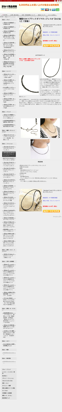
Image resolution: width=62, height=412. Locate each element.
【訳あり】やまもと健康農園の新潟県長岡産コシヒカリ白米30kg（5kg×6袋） (8, 64)
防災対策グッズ (6, 398)
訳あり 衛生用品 (6, 358)
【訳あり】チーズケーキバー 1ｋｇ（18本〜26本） (8, 76)
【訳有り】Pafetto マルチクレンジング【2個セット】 (8, 256)
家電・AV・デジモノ (7, 395)
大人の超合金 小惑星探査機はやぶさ (8, 344)
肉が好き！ (5, 375)
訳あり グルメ (6, 19)
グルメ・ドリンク (6, 369)
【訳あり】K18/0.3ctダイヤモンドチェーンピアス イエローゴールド (8, 205)
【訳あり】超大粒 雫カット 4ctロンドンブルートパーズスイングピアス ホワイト (8, 213)
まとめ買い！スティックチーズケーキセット (8, 89)
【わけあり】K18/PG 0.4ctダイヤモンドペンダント (8, 170)
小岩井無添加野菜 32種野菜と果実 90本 (8, 121)
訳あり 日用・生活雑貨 (8, 261)
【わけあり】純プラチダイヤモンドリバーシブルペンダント (8, 164)
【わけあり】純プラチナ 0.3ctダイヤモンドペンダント (8, 175)
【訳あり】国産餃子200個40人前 (8, 23)
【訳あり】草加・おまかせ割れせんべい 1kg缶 (8, 100)
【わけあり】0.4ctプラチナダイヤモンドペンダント (8, 148)
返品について (41, 15)
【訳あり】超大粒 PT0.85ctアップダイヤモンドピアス (8, 187)
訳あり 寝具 (5, 349)
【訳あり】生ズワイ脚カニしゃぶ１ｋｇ (8, 50)
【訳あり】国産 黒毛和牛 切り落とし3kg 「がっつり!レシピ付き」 (9, 38)
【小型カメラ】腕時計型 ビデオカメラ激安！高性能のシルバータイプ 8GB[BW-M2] (8, 334)
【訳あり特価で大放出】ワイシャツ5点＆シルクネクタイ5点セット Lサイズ (8, 236)
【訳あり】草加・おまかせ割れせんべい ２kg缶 (8, 106)
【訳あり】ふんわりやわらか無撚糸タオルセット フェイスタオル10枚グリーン (8, 287)
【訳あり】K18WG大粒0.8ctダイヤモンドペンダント (9, 181)
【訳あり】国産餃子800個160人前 (8, 31)
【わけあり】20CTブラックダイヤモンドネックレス (8, 154)
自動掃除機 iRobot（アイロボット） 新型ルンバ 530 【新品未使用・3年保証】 (8, 315)
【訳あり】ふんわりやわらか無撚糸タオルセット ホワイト (8, 266)
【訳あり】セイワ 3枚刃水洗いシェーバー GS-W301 (8, 321)
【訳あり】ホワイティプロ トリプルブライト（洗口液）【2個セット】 (8, 137)
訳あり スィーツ (6, 71)
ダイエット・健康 (6, 385)
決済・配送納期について (28, 15)
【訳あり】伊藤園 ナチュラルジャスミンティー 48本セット (8, 116)
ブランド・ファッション (8, 378)
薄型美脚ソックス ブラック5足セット (8, 230)
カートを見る (51, 15)
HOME (4, 15)
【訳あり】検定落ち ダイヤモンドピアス (9, 218)
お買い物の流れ (14, 15)
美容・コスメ (5, 383)
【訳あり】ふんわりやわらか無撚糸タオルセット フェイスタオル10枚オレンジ (8, 280)
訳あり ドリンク (6, 111)
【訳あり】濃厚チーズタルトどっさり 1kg (8, 95)
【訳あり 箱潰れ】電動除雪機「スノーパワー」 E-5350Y (8, 294)
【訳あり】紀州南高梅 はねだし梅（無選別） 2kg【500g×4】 (8, 57)
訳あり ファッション (7, 143)
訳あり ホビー (6, 341)
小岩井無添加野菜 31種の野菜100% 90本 (8, 125)
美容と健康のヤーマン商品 (8, 388)
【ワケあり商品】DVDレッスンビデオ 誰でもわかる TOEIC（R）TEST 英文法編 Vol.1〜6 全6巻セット (9, 301)
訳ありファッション (10, 16)
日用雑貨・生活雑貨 (7, 393)
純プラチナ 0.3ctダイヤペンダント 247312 (8, 159)
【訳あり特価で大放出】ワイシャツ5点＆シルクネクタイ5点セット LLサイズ (8, 243)
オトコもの (5, 390)
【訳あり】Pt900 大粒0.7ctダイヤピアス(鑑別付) (8, 193)
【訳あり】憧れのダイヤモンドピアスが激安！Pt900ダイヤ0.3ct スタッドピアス (8, 224)
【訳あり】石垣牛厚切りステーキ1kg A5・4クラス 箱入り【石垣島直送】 (8, 45)
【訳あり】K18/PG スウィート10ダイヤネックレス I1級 (8, 199)
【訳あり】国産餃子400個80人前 (8, 27)
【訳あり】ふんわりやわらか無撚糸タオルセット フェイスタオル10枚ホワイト (8, 273)
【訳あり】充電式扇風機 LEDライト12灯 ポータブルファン (8, 326)
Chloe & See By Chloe (7, 380)
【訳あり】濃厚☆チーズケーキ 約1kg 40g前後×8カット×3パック (8, 82)
